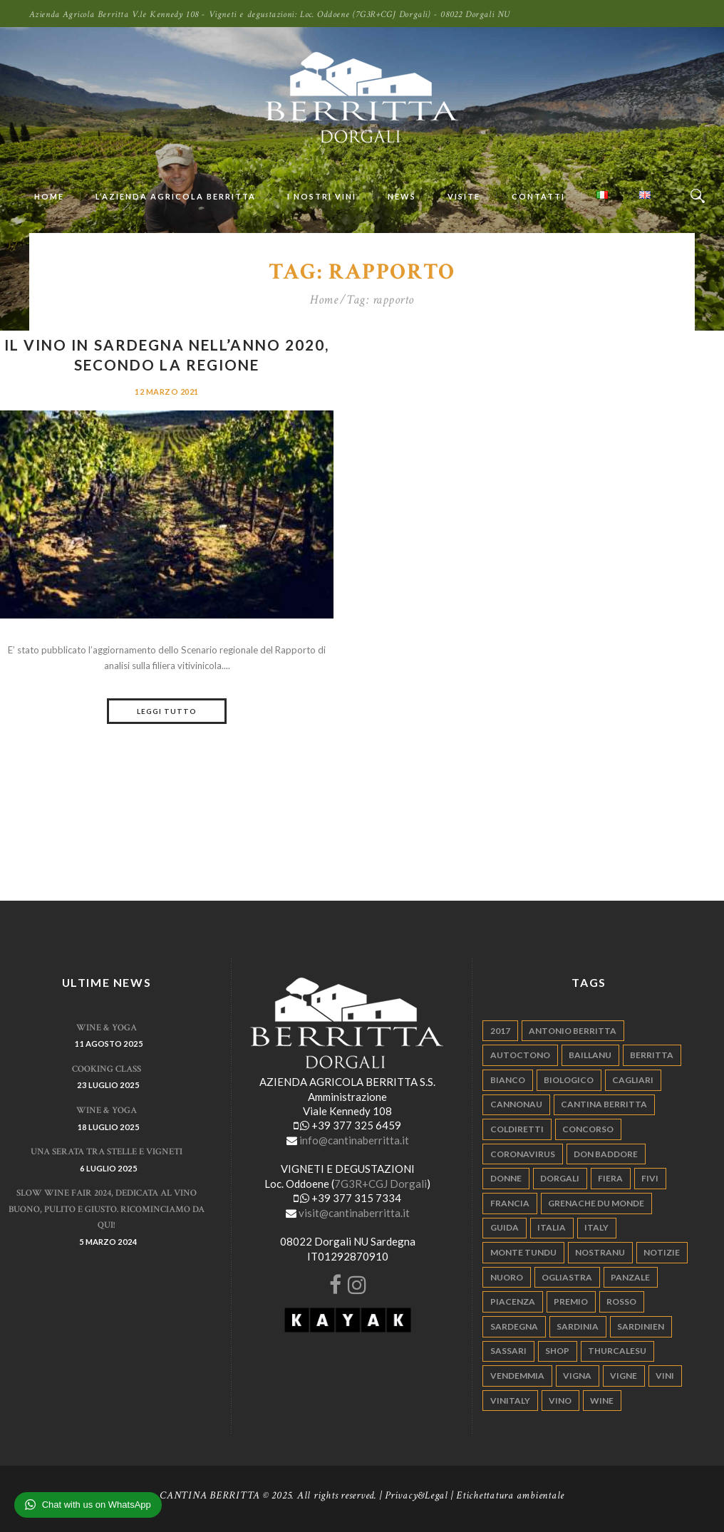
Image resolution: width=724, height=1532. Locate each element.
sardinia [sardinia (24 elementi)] (578, 1326)
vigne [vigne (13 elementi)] (623, 1375)
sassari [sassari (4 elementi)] (508, 1350)
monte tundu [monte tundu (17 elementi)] (523, 1252)
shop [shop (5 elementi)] (557, 1350)
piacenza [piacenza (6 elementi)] (512, 1301)
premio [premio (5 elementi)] (571, 1301)
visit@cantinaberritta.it (354, 1212)
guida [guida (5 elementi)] (504, 1227)
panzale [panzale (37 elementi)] (630, 1277)
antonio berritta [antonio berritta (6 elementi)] (572, 1030)
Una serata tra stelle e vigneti (106, 1152)
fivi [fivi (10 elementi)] (649, 1178)
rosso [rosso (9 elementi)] (621, 1301)
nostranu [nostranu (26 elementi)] (600, 1252)
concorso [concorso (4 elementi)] (588, 1129)
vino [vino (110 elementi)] (560, 1400)
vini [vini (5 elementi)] (665, 1375)
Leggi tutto (167, 711)
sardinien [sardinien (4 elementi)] (640, 1326)
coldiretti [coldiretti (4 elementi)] (517, 1129)
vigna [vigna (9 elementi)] (577, 1375)
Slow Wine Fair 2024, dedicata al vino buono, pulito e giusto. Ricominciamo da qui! (107, 1209)
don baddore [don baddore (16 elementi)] (606, 1154)
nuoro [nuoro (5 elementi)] (506, 1277)
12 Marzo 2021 (167, 391)
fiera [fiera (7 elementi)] (610, 1178)
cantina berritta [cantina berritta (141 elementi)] (604, 1104)
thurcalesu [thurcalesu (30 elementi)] (617, 1350)
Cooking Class (106, 1069)
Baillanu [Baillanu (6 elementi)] (590, 1055)
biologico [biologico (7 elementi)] (569, 1080)
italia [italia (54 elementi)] (551, 1227)
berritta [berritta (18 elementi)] (651, 1055)
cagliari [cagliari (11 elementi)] (632, 1080)
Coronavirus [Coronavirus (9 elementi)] (522, 1154)
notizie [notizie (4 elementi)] (661, 1252)
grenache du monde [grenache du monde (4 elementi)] (596, 1203)
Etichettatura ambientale (510, 1495)
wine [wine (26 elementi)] (602, 1400)
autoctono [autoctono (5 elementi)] (520, 1055)
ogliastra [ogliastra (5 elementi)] (567, 1277)
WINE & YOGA (106, 1028)
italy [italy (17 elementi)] (596, 1227)
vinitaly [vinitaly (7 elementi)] (510, 1400)
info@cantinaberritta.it (354, 1140)
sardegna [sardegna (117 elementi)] (514, 1326)
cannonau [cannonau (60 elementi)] (516, 1104)
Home (324, 300)
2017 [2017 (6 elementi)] (500, 1030)
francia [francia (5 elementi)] (509, 1203)
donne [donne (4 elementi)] (506, 1178)
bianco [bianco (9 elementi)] (507, 1080)
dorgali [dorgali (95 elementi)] (559, 1178)
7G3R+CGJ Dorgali (380, 1183)
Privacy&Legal (416, 1495)
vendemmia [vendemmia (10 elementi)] (517, 1375)
